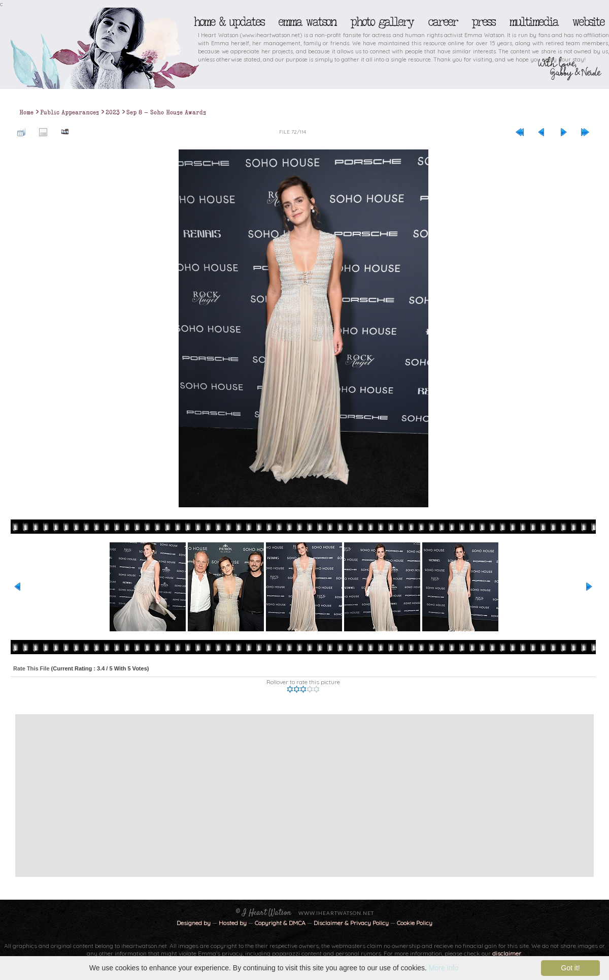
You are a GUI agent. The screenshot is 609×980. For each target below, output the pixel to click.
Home (26, 112)
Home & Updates (228, 21)
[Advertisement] (188, 795)
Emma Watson (307, 21)
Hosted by (233, 923)
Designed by (194, 923)
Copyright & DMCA (280, 923)
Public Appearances (69, 112)
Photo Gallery (381, 21)
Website (588, 21)
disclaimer (506, 953)
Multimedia (533, 21)
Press (483, 21)
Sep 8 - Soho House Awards (166, 112)
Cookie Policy (414, 923)
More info (443, 968)
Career (442, 21)
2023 (113, 112)
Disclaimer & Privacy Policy (352, 923)
